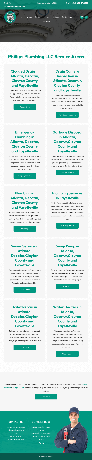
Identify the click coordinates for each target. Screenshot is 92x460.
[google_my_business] (86, 18)
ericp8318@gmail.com (16, 439)
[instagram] (82, 18)
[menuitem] (22, 17)
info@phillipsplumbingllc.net (14, 6)
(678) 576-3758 (82, 3)
